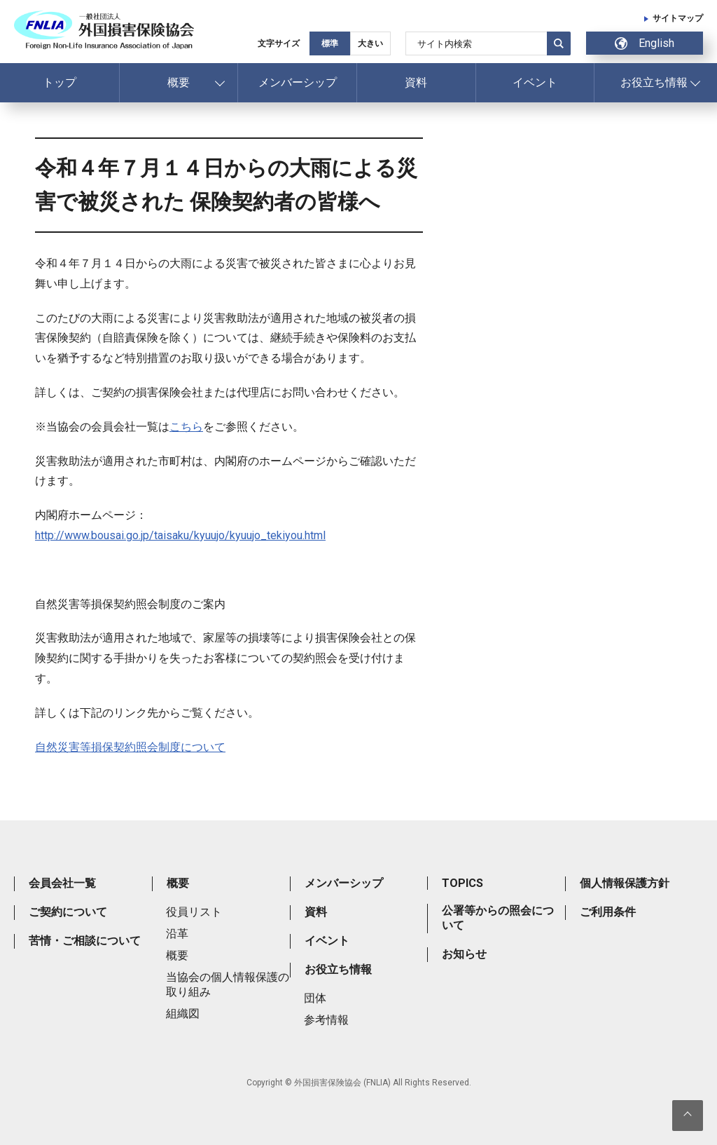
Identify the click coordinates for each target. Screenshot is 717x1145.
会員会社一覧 (62, 883)
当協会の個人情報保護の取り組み (227, 984)
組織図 (183, 1013)
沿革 (177, 933)
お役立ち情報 (654, 82)
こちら (186, 426)
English (644, 43)
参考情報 (326, 1020)
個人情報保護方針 (624, 883)
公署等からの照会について (498, 918)
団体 (315, 998)
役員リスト (194, 912)
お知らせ (464, 954)
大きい (370, 43)
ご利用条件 (608, 912)
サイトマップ (678, 18)
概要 (178, 82)
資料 (416, 82)
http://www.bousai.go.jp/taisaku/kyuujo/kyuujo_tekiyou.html (180, 535)
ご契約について (68, 912)
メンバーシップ (297, 82)
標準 (329, 43)
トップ (59, 82)
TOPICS (462, 883)
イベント (535, 82)
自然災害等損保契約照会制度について (130, 747)
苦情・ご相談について (85, 940)
